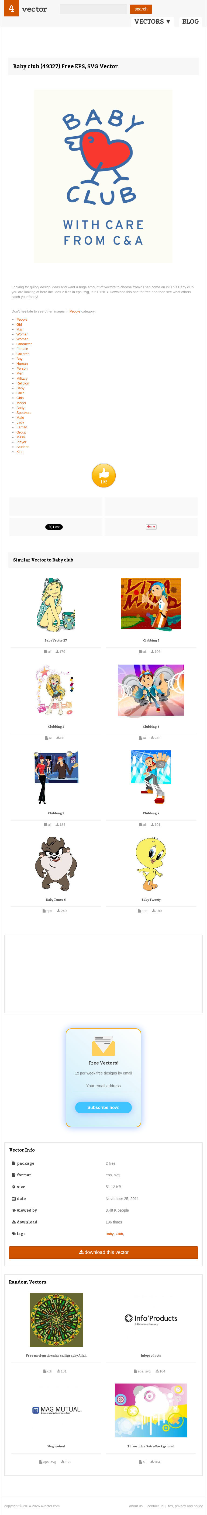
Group (21, 432)
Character (24, 344)
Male (20, 417)
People (75, 311)
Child (20, 393)
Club (119, 1234)
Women (22, 339)
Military (21, 378)
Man (19, 329)
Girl (19, 325)
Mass (20, 437)
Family (21, 427)
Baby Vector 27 (56, 640)
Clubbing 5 (151, 640)
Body (20, 408)
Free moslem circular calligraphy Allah (56, 1355)
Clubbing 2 (56, 727)
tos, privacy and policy (185, 1506)
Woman (22, 334)
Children (22, 354)
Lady (20, 422)
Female (22, 349)
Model (21, 403)
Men (19, 373)
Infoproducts (151, 1355)
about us (136, 1506)
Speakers (23, 413)
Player (21, 442)
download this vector (103, 1252)
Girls (20, 398)
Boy (19, 359)
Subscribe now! (103, 1107)
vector (34, 9)
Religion (22, 383)
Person (21, 368)
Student (22, 447)
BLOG (190, 21)
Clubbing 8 (151, 727)
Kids (19, 452)
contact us (155, 1506)
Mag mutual (56, 1446)
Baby (20, 388)
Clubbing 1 (56, 813)
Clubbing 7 (151, 813)
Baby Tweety (151, 900)
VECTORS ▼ (152, 21)
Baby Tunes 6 (56, 900)
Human (22, 364)
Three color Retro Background (150, 1446)
